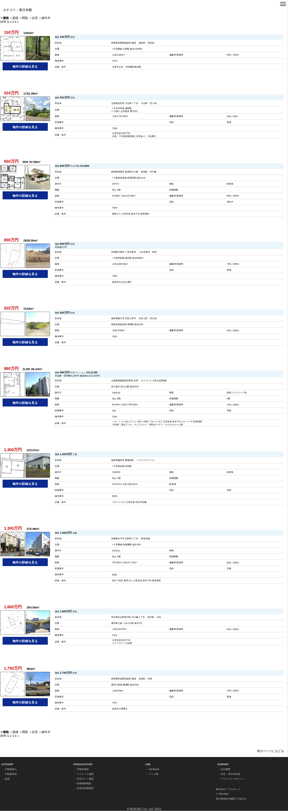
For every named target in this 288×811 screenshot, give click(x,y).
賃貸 (7, 779)
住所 (33, 18)
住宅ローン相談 (85, 779)
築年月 (44, 18)
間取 (23, 18)
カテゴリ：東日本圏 (17, 10)
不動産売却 (11, 774)
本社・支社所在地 (230, 774)
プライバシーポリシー (233, 779)
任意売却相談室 (85, 788)
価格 (4, 18)
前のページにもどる (270, 751)
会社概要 (225, 769)
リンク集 (153, 774)
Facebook (154, 769)
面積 (14, 18)
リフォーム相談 (85, 774)
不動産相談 (83, 769)
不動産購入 (11, 769)
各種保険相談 (84, 783)
